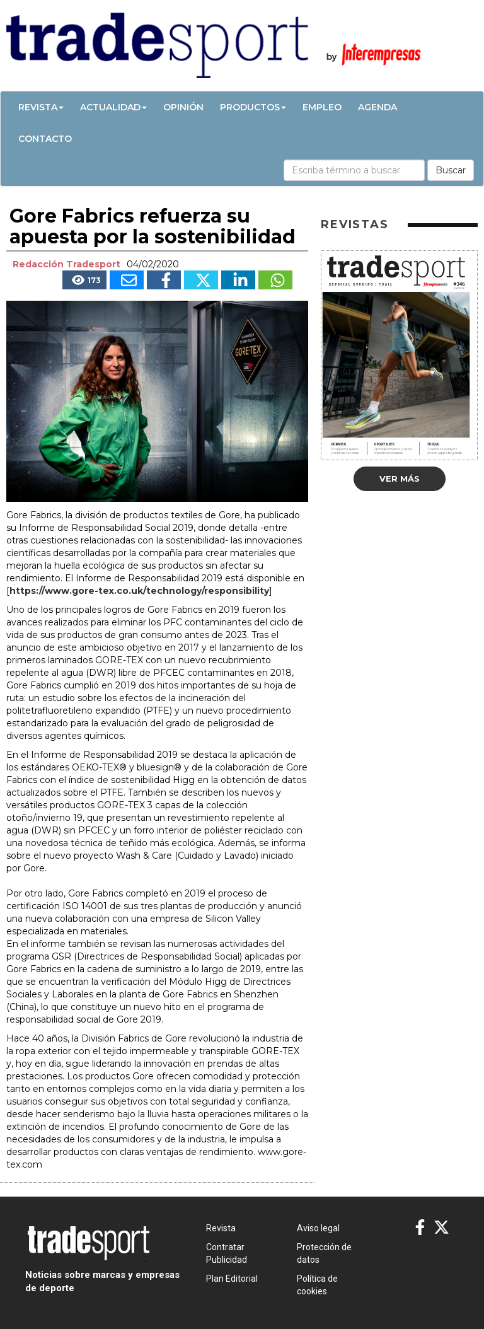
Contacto (45, 138)
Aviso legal (318, 1228)
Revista (41, 107)
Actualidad (113, 107)
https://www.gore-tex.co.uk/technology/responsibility (139, 590)
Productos (253, 107)
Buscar (450, 170)
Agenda (377, 107)
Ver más (399, 478)
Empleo (322, 107)
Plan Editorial (232, 1279)
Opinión (183, 107)
